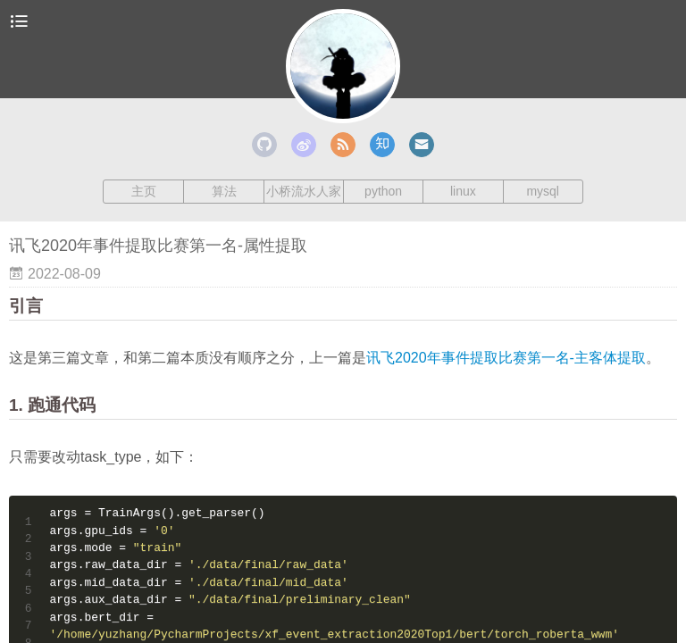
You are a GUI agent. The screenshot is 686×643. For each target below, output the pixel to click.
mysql (542, 191)
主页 (143, 191)
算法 (224, 191)
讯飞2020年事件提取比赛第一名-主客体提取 (506, 357)
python (383, 191)
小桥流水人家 (303, 191)
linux (463, 191)
